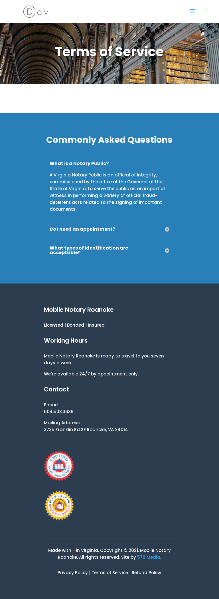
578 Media (148, 557)
